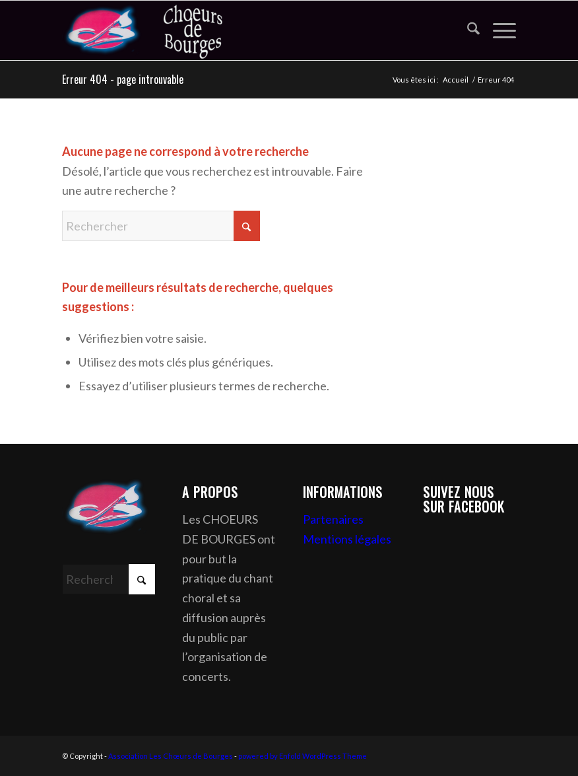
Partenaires (333, 519)
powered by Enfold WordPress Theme (302, 756)
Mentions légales (347, 539)
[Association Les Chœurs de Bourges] (161, 30)
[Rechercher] (467, 30)
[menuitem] (467, 30)
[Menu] (498, 30)
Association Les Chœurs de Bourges (170, 756)
